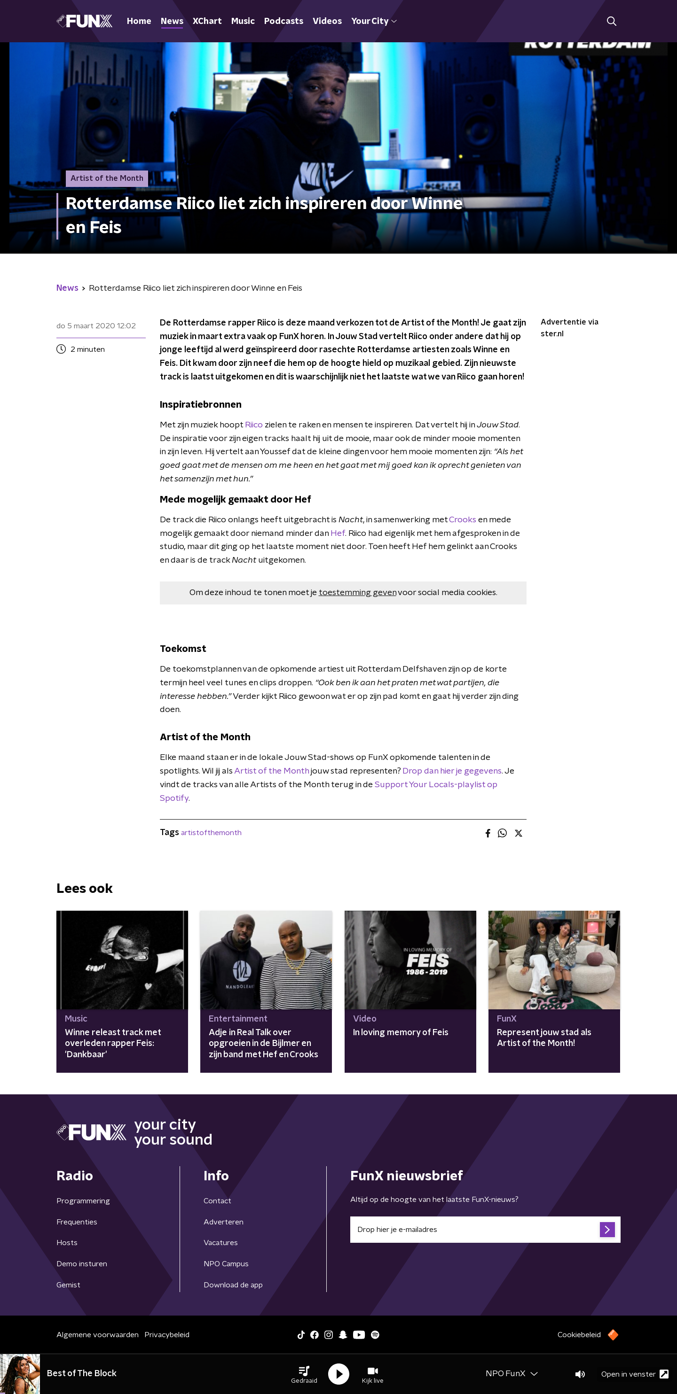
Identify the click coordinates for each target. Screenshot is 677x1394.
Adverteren (224, 1222)
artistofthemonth (211, 832)
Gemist (68, 1285)
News (172, 21)
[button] (304, 1374)
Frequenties (76, 1222)
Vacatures (221, 1243)
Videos (327, 21)
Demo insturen (81, 1264)
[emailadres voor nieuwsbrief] (485, 1229)
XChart (207, 21)
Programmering (83, 1201)
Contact (217, 1201)
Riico (254, 425)
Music (243, 21)
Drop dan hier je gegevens (452, 771)
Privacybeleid (166, 1335)
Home (139, 21)
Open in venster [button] (635, 1374)
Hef (338, 533)
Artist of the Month (271, 771)
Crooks (462, 520)
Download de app (233, 1285)
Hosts (67, 1243)
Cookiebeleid (579, 1335)
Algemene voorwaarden (97, 1335)
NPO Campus (226, 1264)
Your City (374, 21)
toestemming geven (357, 593)
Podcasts (283, 21)
